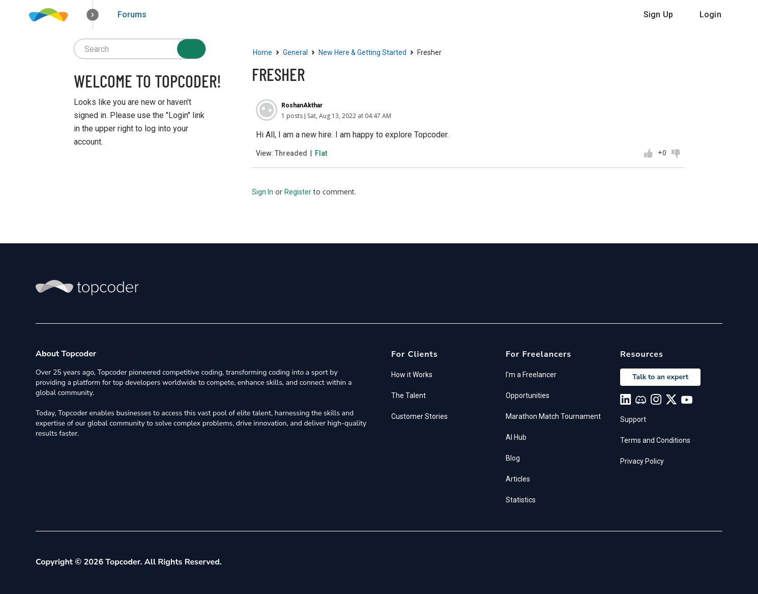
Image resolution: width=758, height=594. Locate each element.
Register (297, 192)
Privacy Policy (642, 461)
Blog (513, 458)
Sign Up (658, 14)
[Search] (191, 49)
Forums (132, 14)
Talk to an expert (660, 377)
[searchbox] (140, 49)
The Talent (408, 395)
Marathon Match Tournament (553, 416)
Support (633, 419)
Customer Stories (419, 416)
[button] (92, 15)
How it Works (411, 375)
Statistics (521, 500)
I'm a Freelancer (531, 375)
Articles (518, 479)
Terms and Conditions (655, 440)
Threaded (291, 153)
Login (710, 14)
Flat (321, 153)
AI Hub (516, 437)
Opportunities (527, 395)
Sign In (262, 192)
